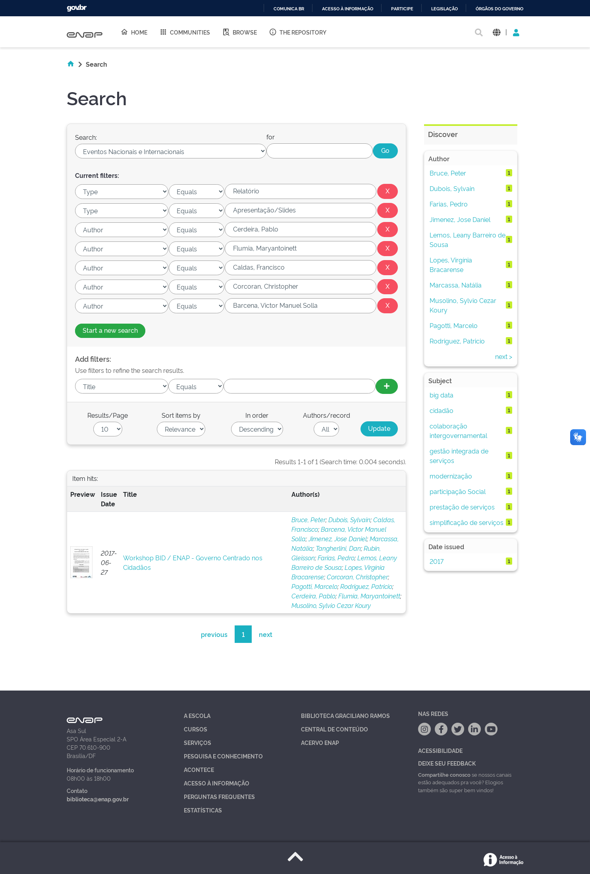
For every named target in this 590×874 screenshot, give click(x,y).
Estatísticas (203, 810)
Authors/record (326, 415)
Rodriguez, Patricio (366, 586)
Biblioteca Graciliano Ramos (345, 715)
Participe (402, 9)
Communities (184, 31)
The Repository (297, 31)
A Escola (197, 715)
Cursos (195, 729)
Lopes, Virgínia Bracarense (451, 264)
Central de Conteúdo (334, 729)
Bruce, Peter (308, 519)
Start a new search (110, 330)
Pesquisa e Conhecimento (223, 756)
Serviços (197, 742)
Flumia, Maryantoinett (369, 595)
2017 (436, 561)
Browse (239, 31)
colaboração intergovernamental (458, 430)
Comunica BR (289, 9)
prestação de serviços (462, 506)
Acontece (199, 769)
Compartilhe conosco (444, 774)
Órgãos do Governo (499, 9)
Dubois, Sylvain (349, 519)
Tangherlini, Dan (338, 548)
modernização (451, 475)
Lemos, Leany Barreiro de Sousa (467, 239)
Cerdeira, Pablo (313, 595)
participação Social (458, 491)
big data (441, 394)
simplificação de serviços (466, 522)
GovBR (77, 8)
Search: (86, 137)
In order (256, 415)
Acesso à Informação (216, 783)
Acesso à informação (347, 9)
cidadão (441, 410)
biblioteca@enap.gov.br (98, 799)
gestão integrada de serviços (459, 455)
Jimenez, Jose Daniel (337, 538)
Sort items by (181, 415)
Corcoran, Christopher (357, 576)
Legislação (444, 9)
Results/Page (107, 415)
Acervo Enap (320, 742)
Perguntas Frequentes (219, 796)
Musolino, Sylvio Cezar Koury (331, 605)
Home (133, 31)
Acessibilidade (440, 750)
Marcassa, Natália (456, 284)
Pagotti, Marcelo (314, 586)
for (270, 136)
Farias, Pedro (336, 557)
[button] (496, 32)
